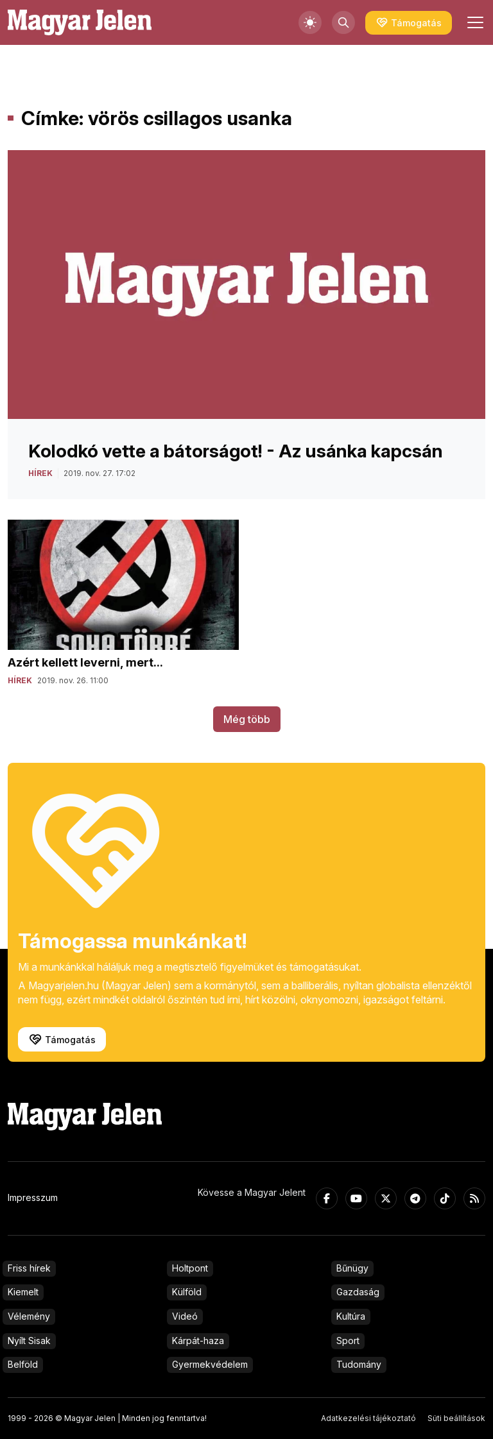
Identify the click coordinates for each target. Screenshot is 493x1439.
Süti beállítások (456, 1418)
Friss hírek (29, 1268)
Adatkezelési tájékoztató (368, 1418)
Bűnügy (352, 1268)
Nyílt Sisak (29, 1340)
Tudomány (358, 1364)
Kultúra (350, 1316)
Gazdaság (357, 1291)
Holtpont (190, 1268)
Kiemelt (23, 1291)
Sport (347, 1340)
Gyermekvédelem (210, 1364)
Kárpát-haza (198, 1340)
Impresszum (33, 1197)
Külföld (187, 1291)
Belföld (23, 1364)
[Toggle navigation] (473, 22)
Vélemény (29, 1316)
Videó (185, 1316)
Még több (246, 719)
